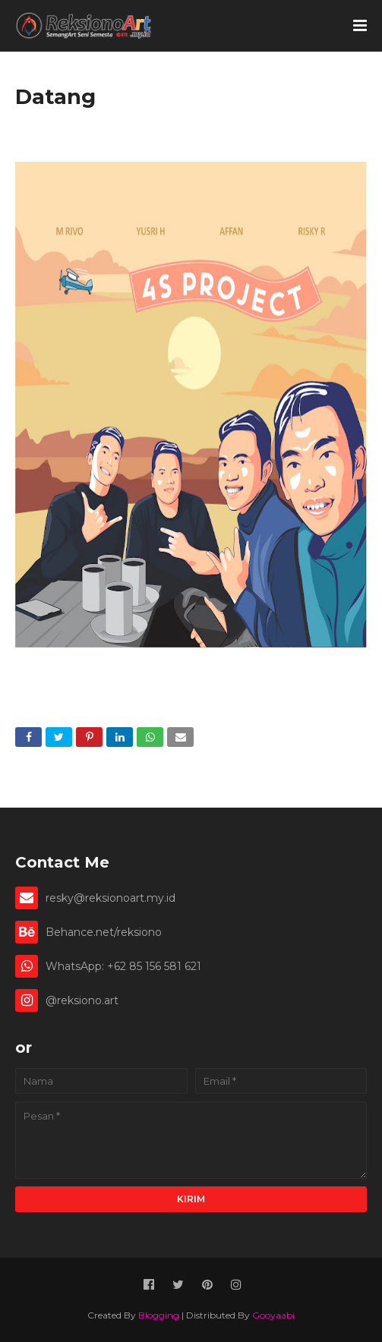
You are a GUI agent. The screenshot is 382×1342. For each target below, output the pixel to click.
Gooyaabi (273, 1315)
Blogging (158, 1315)
